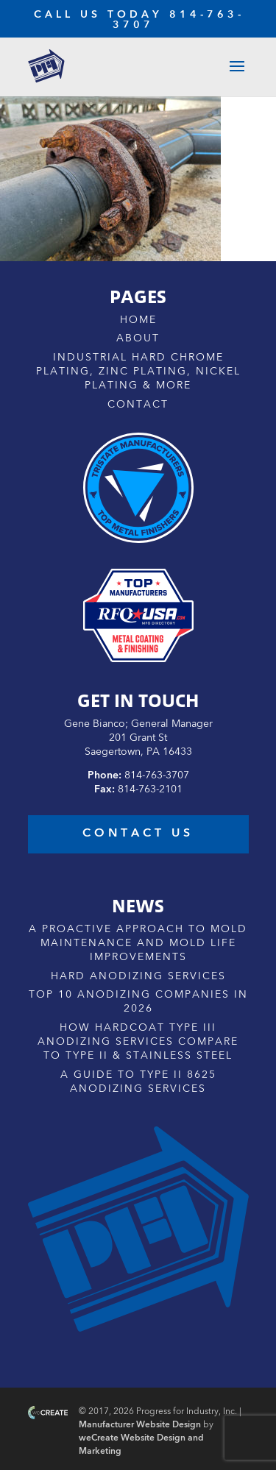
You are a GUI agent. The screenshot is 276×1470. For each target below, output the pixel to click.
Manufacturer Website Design (140, 1425)
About (138, 338)
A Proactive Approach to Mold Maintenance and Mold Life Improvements (138, 943)
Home (138, 320)
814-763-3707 (156, 775)
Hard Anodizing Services (138, 976)
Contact (138, 405)
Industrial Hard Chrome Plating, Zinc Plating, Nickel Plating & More (138, 371)
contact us (138, 833)
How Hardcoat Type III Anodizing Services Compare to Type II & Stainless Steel (138, 1042)
